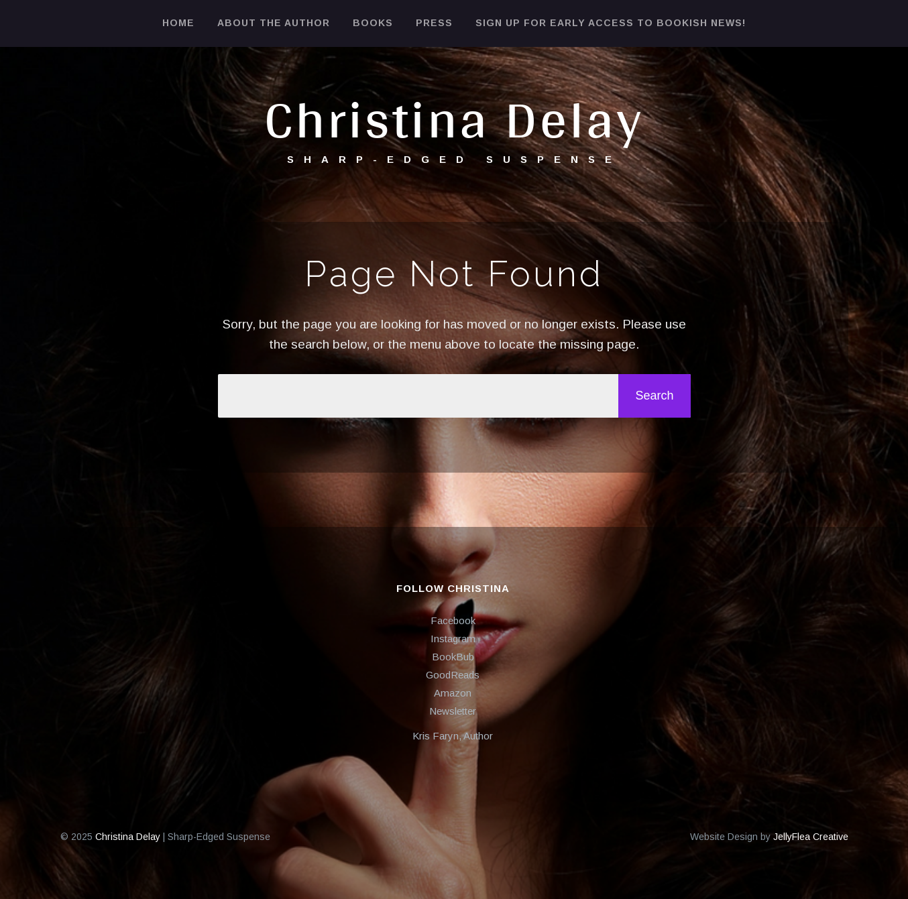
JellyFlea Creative (810, 836)
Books (373, 22)
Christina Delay (454, 118)
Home (178, 22)
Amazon (452, 693)
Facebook (453, 620)
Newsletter (452, 711)
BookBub (453, 656)
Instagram (453, 638)
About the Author (273, 22)
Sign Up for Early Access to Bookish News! (610, 22)
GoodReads (452, 674)
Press (434, 22)
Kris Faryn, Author (452, 735)
